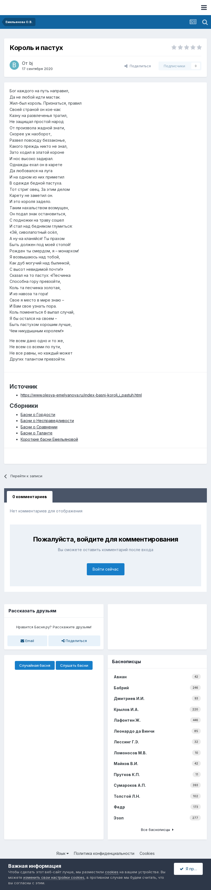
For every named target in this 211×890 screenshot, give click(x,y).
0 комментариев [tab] (29, 496)
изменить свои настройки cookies (53, 877)
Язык (62, 853)
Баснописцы (126, 661)
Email (27, 640)
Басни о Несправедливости (47, 420)
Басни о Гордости (38, 414)
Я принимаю (191, 868)
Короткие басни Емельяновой (49, 439)
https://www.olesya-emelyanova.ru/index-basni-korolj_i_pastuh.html (81, 395)
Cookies (147, 853)
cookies (111, 872)
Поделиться (137, 66)
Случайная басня (34, 665)
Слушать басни (74, 665)
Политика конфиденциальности (104, 853)
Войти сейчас (106, 569)
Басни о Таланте (36, 433)
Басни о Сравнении (39, 427)
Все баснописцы (157, 829)
